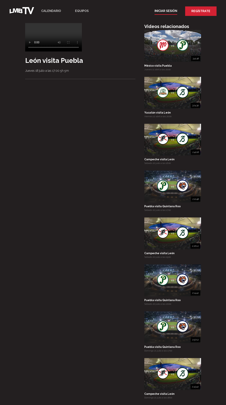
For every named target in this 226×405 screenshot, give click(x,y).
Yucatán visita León (157, 112)
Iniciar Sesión (166, 11)
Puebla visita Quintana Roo (162, 206)
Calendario (51, 11)
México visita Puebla (158, 65)
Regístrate (200, 11)
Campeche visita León (159, 159)
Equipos (82, 11)
